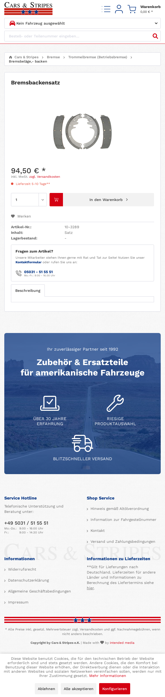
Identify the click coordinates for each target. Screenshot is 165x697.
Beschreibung (27, 290)
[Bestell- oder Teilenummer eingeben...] (82, 36)
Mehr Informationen (107, 675)
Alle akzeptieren (78, 689)
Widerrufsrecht (21, 569)
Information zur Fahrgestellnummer (122, 519)
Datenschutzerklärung (28, 580)
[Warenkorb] (144, 9)
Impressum (17, 602)
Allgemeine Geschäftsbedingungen (39, 591)
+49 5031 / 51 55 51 (26, 523)
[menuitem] (106, 9)
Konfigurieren (114, 689)
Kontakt (97, 530)
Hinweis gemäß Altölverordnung (119, 508)
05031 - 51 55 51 (38, 272)
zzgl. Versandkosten (44, 177)
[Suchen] (155, 36)
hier (90, 588)
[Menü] (106, 9)
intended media (122, 643)
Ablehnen (46, 689)
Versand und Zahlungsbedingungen (122, 541)
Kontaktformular (29, 262)
